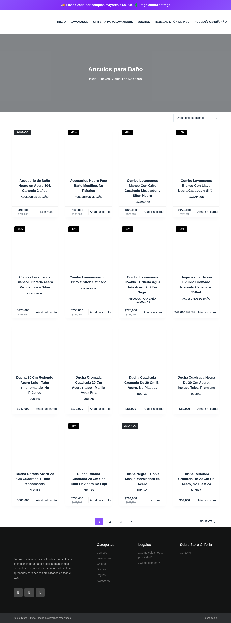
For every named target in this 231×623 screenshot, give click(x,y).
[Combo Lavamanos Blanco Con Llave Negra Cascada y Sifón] (196, 150)
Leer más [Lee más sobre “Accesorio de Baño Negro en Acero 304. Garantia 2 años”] (46, 211)
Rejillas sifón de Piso (172, 21)
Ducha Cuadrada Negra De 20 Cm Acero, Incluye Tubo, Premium (196, 382)
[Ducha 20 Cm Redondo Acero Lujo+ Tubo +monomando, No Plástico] (35, 347)
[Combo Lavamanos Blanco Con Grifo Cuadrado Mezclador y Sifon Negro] (142, 150)
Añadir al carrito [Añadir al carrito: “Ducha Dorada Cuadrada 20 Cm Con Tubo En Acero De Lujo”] (100, 500)
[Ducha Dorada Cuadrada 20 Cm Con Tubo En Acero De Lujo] (88, 443)
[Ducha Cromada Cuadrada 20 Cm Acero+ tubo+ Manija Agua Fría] (88, 347)
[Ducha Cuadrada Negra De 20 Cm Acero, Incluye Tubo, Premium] (196, 347)
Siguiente (207, 521)
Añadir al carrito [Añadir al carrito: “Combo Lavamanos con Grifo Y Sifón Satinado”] (100, 312)
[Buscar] (206, 21)
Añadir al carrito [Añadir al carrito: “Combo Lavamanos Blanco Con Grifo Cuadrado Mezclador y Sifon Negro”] (154, 211)
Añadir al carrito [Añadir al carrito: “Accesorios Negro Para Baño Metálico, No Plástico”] (100, 211)
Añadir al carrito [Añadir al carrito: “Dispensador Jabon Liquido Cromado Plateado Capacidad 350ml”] (207, 312)
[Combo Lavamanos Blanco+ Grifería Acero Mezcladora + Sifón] (35, 246)
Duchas (144, 21)
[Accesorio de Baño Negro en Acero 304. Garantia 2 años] (35, 150)
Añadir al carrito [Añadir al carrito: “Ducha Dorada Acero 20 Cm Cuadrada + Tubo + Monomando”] (46, 500)
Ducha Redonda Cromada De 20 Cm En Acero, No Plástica (196, 479)
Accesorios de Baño (210, 21)
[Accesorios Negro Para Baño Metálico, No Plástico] (88, 150)
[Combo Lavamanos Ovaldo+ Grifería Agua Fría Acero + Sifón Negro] (142, 246)
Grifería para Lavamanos (113, 21)
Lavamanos (79, 21)
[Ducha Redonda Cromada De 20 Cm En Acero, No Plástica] (196, 443)
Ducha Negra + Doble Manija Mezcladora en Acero (142, 479)
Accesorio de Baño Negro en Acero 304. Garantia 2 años (34, 186)
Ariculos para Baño (142, 298)
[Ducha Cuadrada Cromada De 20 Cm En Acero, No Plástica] (142, 347)
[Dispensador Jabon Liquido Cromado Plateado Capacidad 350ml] (196, 246)
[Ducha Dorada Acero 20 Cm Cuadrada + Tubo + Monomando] (35, 443)
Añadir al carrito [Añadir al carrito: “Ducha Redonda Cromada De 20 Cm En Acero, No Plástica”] (207, 500)
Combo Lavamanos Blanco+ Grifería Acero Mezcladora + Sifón (34, 282)
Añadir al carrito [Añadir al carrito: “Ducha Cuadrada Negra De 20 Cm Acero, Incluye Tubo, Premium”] (207, 408)
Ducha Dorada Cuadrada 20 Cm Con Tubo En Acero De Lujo (88, 479)
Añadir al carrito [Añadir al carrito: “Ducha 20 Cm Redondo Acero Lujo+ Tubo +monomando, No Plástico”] (46, 408)
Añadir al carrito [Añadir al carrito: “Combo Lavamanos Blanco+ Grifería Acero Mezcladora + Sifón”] (46, 312)
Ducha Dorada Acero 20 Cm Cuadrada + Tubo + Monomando (35, 479)
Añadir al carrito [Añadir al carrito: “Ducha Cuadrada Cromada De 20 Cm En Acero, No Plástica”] (154, 408)
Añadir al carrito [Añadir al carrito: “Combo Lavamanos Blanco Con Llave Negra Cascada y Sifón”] (207, 211)
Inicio (61, 21)
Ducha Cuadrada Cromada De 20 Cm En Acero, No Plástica (142, 382)
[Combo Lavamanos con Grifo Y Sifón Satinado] (88, 246)
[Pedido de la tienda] (196, 118)
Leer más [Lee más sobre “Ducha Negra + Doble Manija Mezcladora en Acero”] (154, 500)
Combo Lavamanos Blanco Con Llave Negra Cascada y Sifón (196, 186)
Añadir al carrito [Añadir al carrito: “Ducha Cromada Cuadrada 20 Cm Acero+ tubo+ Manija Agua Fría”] (100, 408)
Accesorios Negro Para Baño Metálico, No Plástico (88, 186)
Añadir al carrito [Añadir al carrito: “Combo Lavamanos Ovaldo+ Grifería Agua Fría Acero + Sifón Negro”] (154, 312)
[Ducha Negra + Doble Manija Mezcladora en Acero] (142, 443)
